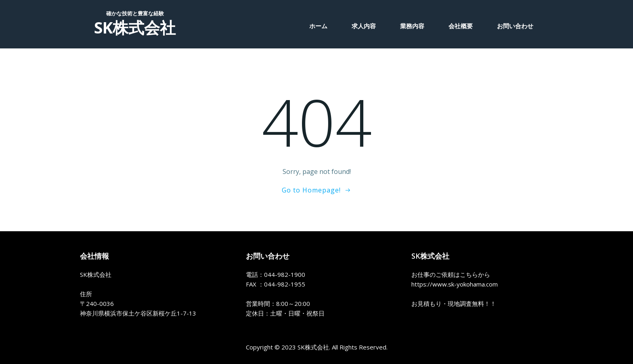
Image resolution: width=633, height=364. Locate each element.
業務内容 (412, 26)
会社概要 (461, 26)
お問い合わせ (515, 26)
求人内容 (364, 26)
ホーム (318, 26)
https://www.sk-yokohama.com (454, 284)
